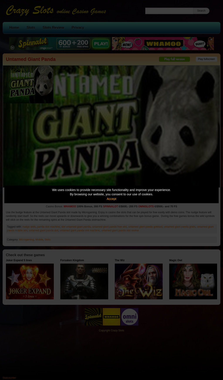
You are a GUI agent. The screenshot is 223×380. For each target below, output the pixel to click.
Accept (111, 199)
